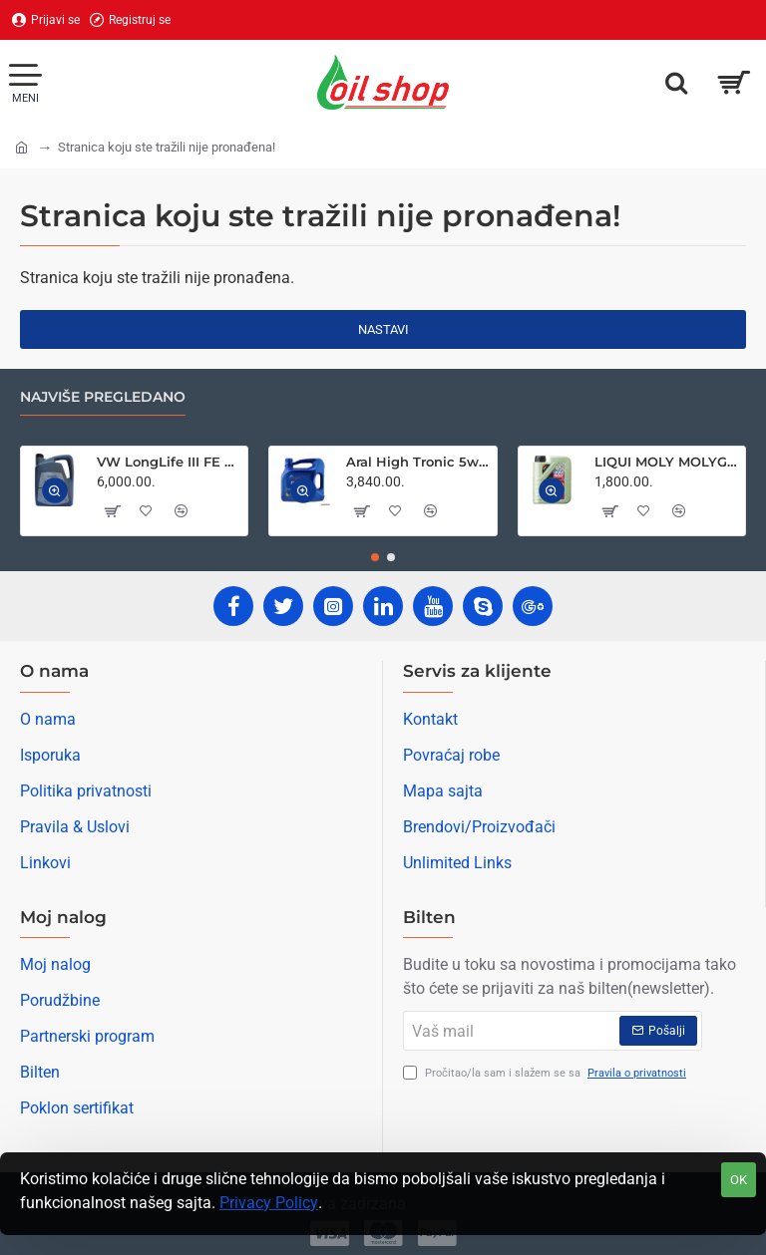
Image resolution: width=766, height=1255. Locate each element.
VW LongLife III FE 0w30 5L (168, 462)
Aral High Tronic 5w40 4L (418, 462)
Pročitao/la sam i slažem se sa (546, 1074)
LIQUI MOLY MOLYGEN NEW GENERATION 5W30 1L (666, 462)
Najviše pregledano (103, 397)
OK (738, 1179)
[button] (55, 491)
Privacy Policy (268, 1202)
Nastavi (383, 329)
